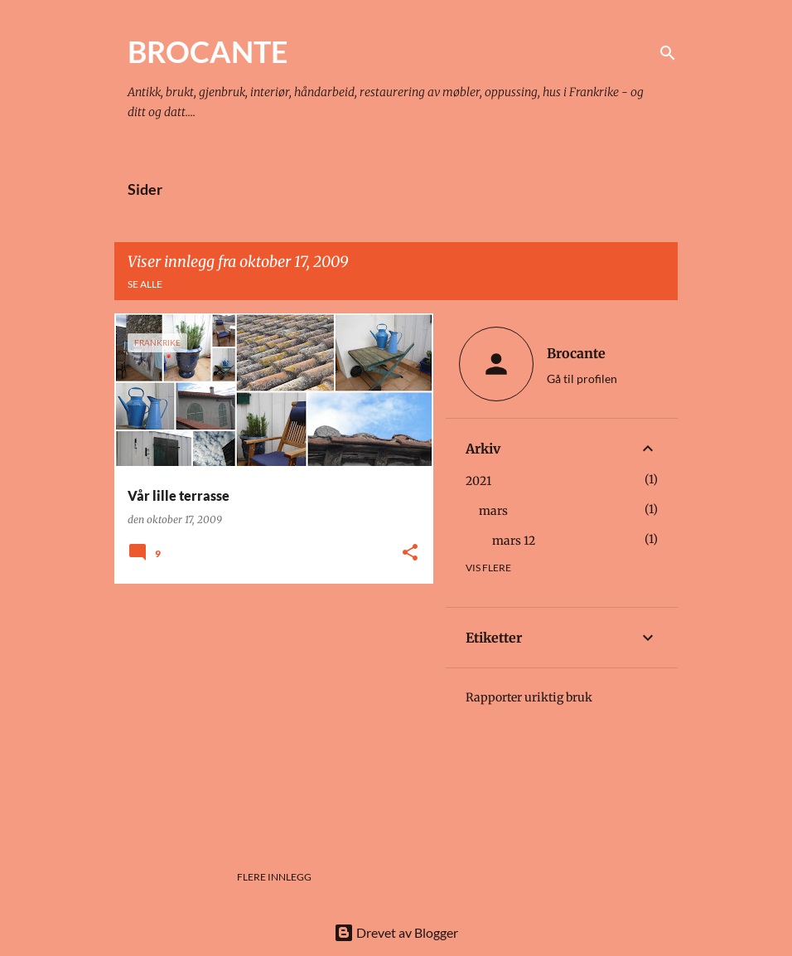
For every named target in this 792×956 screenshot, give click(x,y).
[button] (410, 553)
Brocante (576, 353)
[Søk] (668, 53)
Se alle (145, 284)
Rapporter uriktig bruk (529, 697)
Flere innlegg (274, 877)
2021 (478, 480)
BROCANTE (208, 51)
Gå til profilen (582, 378)
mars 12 (513, 540)
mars (493, 510)
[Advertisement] (267, 712)
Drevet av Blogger (396, 932)
